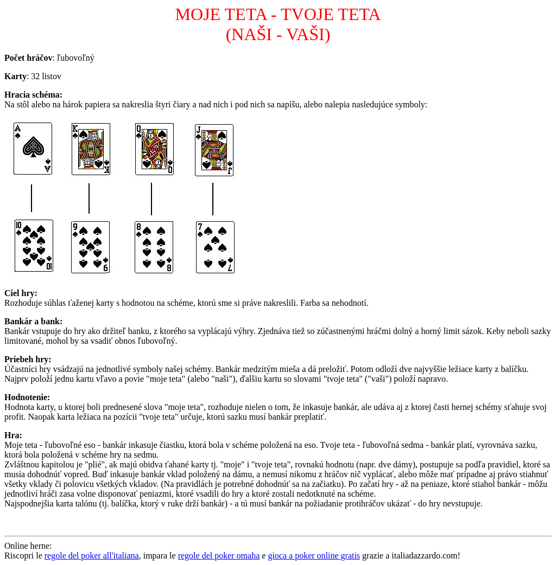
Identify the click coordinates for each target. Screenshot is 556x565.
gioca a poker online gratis (314, 555)
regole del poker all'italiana (92, 555)
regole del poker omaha (219, 555)
